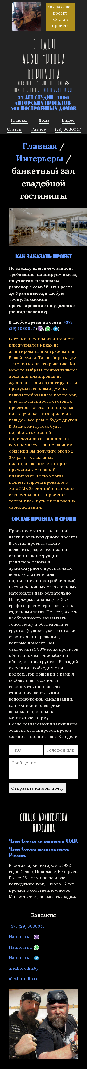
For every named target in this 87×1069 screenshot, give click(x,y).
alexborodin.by (24, 968)
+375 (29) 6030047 (27, 926)
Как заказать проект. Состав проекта (60, 16)
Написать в (24, 936)
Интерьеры (40, 158)
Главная (39, 146)
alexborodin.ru (24, 978)
